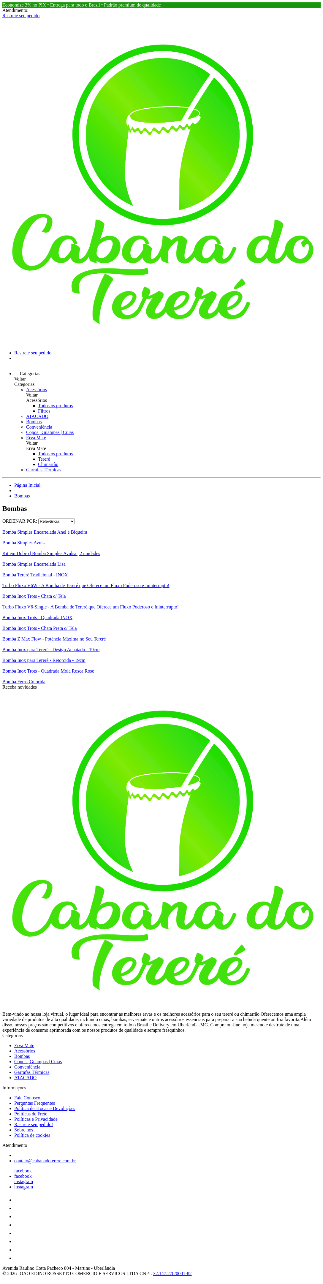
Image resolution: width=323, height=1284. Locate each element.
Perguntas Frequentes (34, 1103)
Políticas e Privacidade (36, 1119)
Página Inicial (27, 485)
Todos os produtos (55, 405)
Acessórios (36, 389)
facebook (23, 1170)
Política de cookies (32, 1135)
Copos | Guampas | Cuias (50, 432)
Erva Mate (36, 437)
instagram (23, 1181)
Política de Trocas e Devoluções (44, 1108)
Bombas (34, 421)
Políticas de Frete (30, 1113)
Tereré (44, 459)
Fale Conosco (27, 1097)
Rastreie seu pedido (20, 15)
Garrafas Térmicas (43, 469)
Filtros (44, 410)
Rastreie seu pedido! (33, 1124)
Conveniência (39, 426)
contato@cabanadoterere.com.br (45, 1160)
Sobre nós (23, 1129)
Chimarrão (48, 464)
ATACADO (37, 416)
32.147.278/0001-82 (172, 1273)
